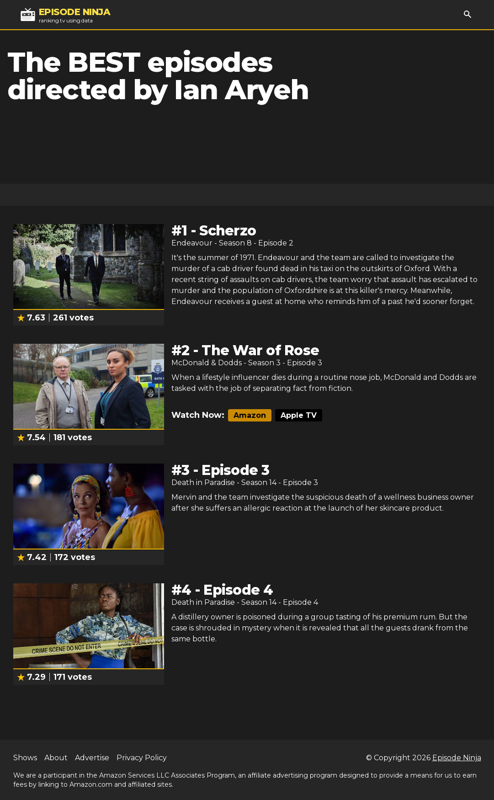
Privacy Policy (142, 757)
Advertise (92, 757)
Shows (25, 757)
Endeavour (191, 243)
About (56, 757)
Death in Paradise (203, 482)
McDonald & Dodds (206, 362)
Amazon (250, 415)
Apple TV (299, 415)
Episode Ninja (456, 757)
